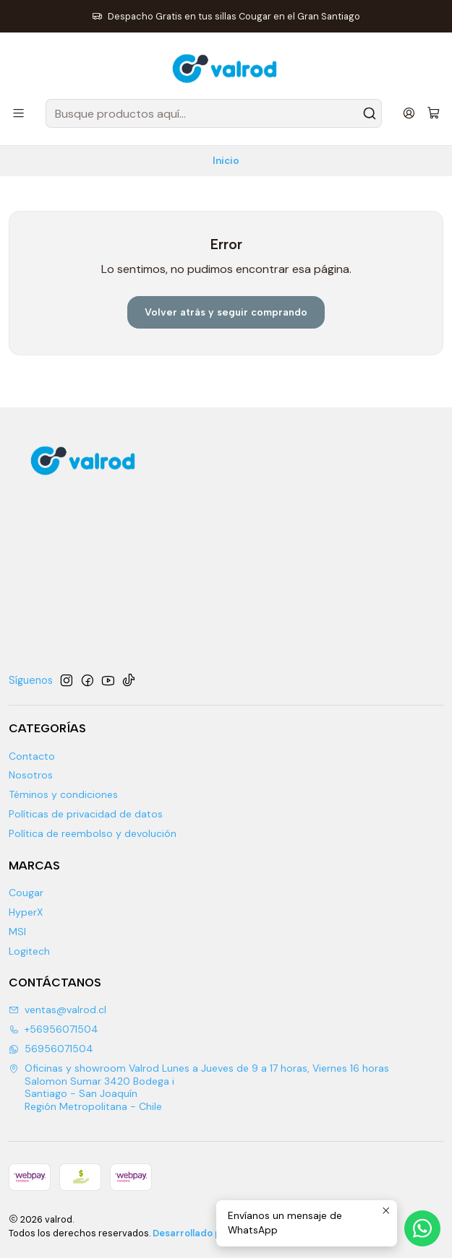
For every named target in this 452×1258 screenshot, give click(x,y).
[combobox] (214, 113)
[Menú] (18, 113)
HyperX (26, 912)
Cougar (26, 892)
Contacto (32, 756)
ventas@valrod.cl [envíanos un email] (57, 1009)
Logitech (29, 951)
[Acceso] (409, 113)
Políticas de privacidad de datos (86, 813)
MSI (17, 931)
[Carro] (433, 114)
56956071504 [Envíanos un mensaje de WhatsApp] (51, 1048)
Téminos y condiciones (63, 794)
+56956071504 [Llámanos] (53, 1029)
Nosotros (31, 774)
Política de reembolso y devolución (92, 833)
